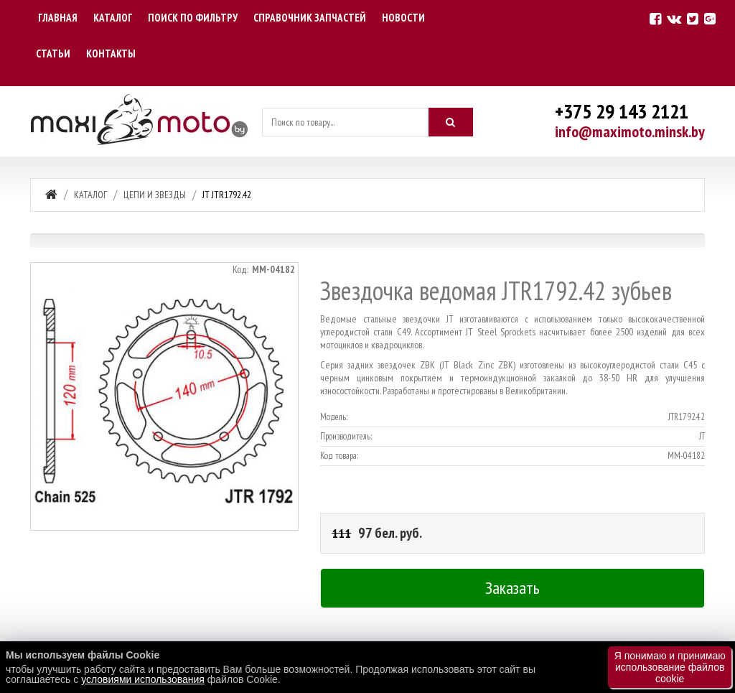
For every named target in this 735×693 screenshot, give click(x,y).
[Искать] (451, 122)
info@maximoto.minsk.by (630, 131)
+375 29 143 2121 (621, 111)
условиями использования (143, 679)
